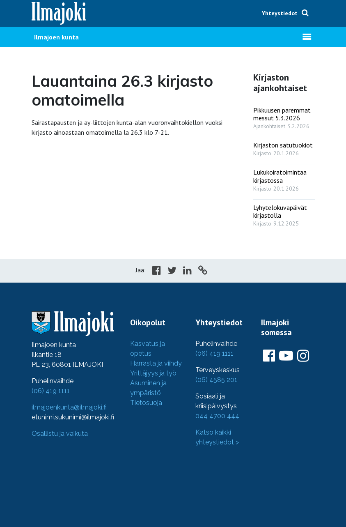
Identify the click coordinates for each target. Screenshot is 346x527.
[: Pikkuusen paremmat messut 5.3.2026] (284, 116)
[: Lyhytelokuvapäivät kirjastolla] (284, 213)
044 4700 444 (217, 416)
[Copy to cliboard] (202, 271)
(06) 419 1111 (51, 391)
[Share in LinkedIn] (187, 271)
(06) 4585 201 (216, 380)
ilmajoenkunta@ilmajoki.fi (69, 407)
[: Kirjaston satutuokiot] (284, 147)
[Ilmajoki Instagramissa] (303, 356)
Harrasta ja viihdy (156, 363)
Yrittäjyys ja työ (153, 373)
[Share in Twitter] (171, 271)
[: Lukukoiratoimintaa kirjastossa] (284, 178)
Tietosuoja (146, 403)
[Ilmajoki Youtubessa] (286, 356)
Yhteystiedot (280, 13)
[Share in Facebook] (156, 271)
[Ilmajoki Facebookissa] (269, 356)
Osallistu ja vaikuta (60, 433)
